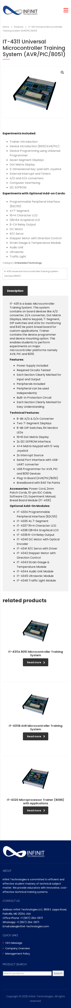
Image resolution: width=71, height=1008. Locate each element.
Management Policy (17, 953)
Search (58, 973)
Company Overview (17, 948)
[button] (62, 72)
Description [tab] (15, 291)
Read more (36, 662)
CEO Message (13, 943)
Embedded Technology (28, 263)
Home (6, 26)
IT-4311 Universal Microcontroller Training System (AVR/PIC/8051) (31, 274)
